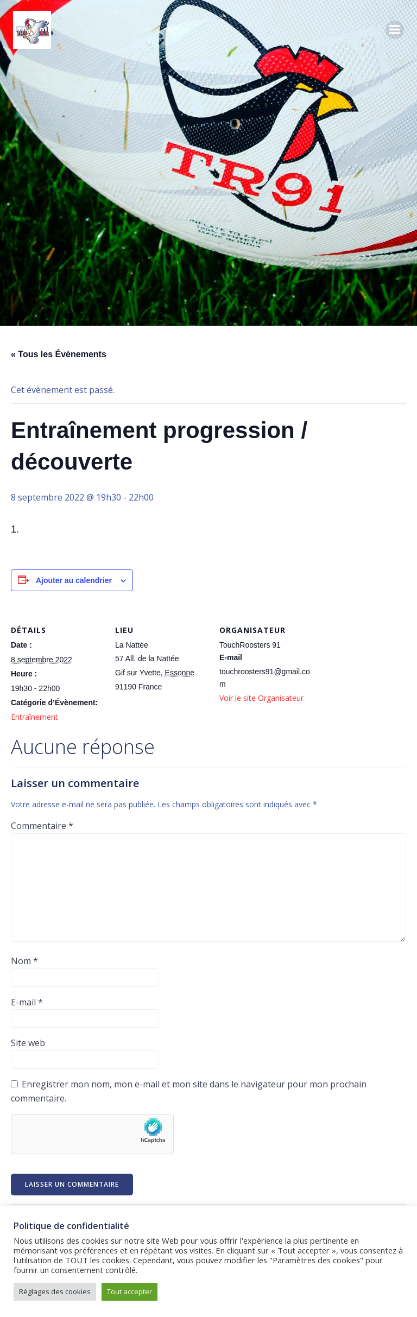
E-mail (27, 1002)
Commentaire (42, 826)
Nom (24, 961)
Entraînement (34, 717)
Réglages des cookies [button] (55, 1291)
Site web (28, 1043)
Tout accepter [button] (129, 1291)
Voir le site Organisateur (261, 698)
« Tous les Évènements (58, 354)
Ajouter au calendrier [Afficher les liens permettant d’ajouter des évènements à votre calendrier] (74, 580)
